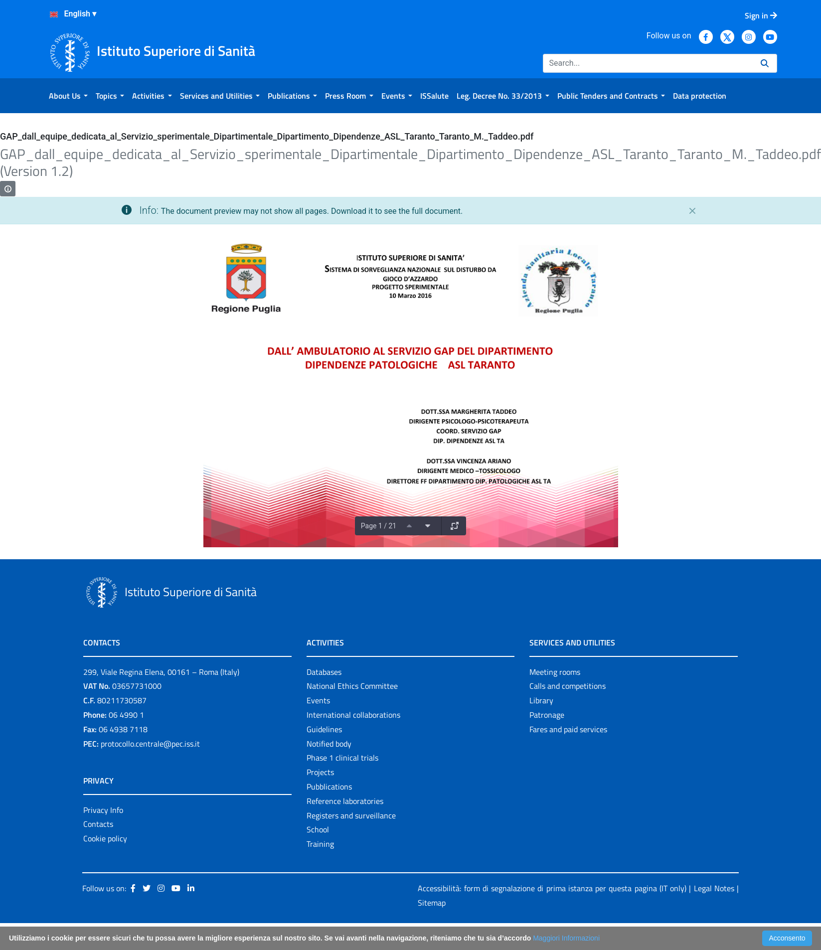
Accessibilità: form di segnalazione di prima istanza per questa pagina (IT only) (552, 888)
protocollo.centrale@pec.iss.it (150, 744)
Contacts (98, 824)
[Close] (692, 211)
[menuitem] (68, 96)
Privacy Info (103, 810)
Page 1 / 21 (378, 526)
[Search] (648, 63)
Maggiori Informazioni (566, 938)
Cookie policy (105, 838)
